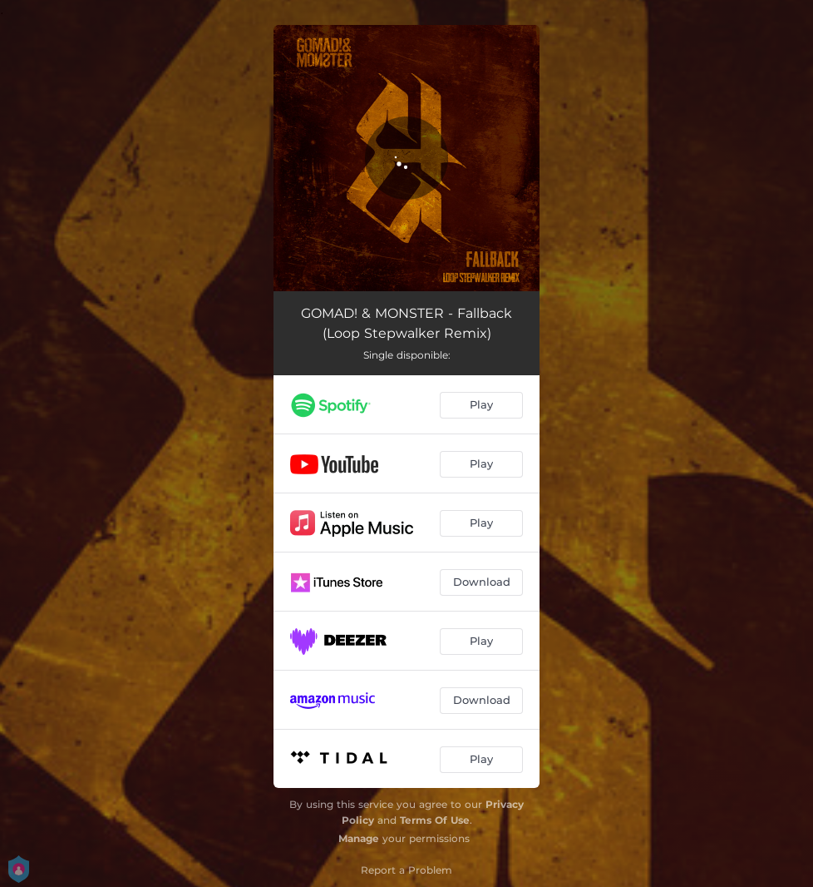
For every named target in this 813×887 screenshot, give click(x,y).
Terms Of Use (435, 820)
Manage (358, 838)
